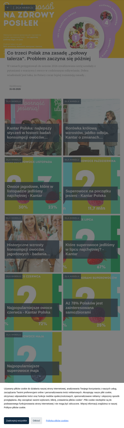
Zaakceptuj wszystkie (16, 420)
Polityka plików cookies (57, 420)
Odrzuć (36, 420)
